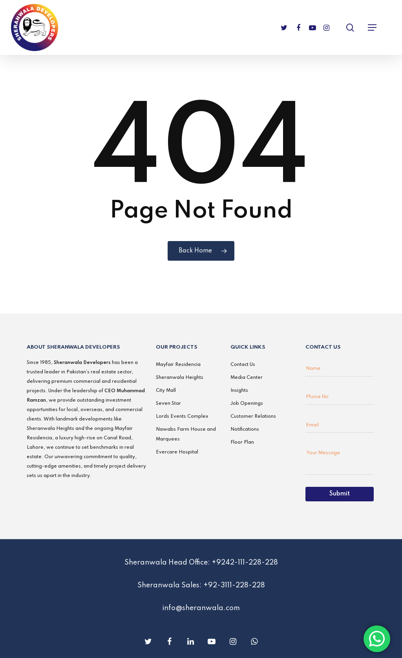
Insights (239, 390)
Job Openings (246, 403)
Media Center (246, 377)
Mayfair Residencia (178, 364)
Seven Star (168, 403)
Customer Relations (253, 416)
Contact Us (242, 364)
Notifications (244, 429)
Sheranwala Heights (179, 377)
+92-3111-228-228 (234, 585)
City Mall (166, 390)
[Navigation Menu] (372, 27)
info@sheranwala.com (201, 608)
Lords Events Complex (182, 416)
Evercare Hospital (177, 452)
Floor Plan (242, 442)
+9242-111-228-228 (245, 562)
